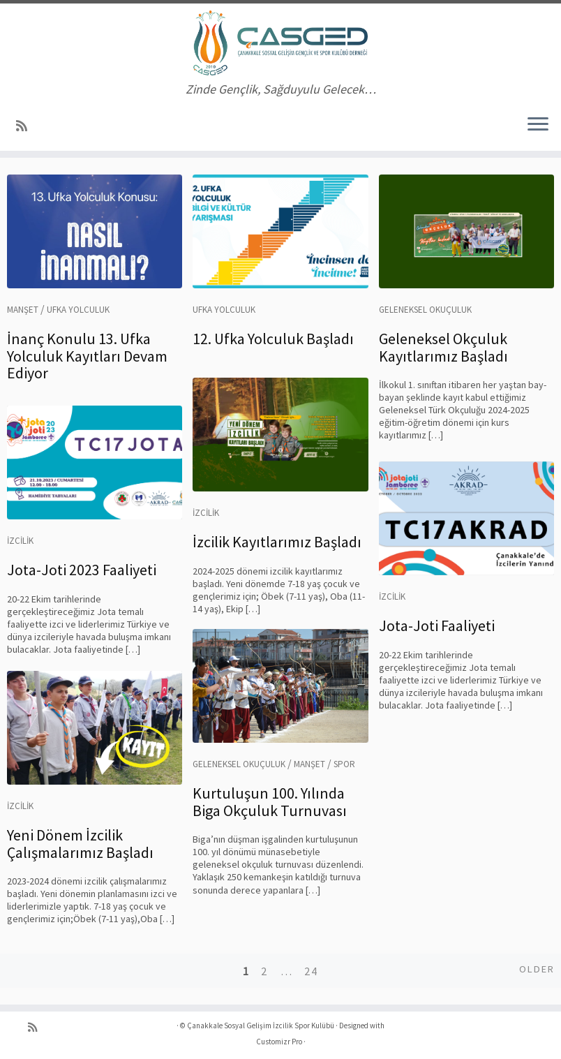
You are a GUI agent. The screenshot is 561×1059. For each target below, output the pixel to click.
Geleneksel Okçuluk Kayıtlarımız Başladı (443, 347)
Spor (344, 764)
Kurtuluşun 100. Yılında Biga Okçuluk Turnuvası (270, 801)
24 (311, 971)
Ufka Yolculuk (78, 310)
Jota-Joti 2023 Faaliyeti (81, 569)
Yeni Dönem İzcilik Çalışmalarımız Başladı (80, 843)
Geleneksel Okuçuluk (425, 310)
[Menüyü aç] (538, 125)
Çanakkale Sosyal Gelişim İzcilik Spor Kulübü (260, 1025)
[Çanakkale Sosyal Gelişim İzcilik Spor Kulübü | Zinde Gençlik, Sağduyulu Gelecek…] (280, 42)
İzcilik (206, 513)
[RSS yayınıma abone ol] (26, 126)
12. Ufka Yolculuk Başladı (273, 338)
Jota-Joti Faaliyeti (437, 625)
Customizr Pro (279, 1041)
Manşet (22, 310)
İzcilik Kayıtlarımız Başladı (277, 541)
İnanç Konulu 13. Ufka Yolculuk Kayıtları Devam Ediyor (87, 355)
